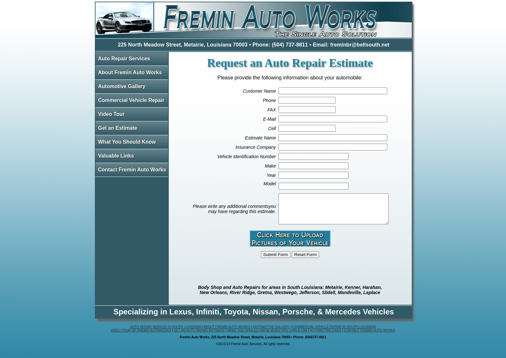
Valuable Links (116, 156)
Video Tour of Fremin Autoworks (141, 336)
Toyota (236, 317)
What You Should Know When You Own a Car (267, 336)
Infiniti (207, 317)
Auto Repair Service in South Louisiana (165, 332)
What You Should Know (127, 142)
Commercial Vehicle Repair (131, 100)
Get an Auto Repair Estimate (199, 336)
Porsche (297, 317)
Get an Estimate (117, 128)
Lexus (180, 317)
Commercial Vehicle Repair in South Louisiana (334, 332)
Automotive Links (325, 336)
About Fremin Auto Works (130, 72)
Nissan (265, 317)
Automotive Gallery (122, 86)
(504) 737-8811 (290, 44)
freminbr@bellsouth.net (360, 44)
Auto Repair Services (124, 58)
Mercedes (343, 317)
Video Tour (111, 114)
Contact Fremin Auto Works (132, 169)
